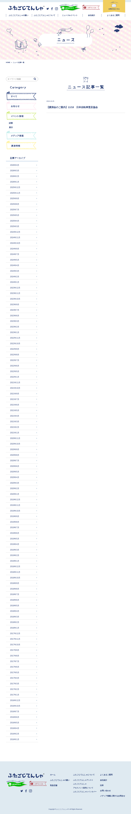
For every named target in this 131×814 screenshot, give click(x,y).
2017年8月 (14, 656)
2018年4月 (14, 611)
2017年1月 (14, 695)
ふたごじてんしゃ (80, 784)
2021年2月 (14, 427)
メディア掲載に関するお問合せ (112, 796)
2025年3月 (14, 226)
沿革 (102, 785)
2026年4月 (14, 165)
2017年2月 (14, 689)
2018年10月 (15, 578)
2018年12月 (15, 566)
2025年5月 (14, 215)
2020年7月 (14, 461)
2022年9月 (14, 349)
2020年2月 (14, 488)
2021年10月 (15, 388)
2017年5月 (14, 672)
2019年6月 (14, 533)
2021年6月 (14, 405)
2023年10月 (15, 299)
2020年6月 (14, 466)
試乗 (11, 123)
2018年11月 (15, 572)
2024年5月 (14, 260)
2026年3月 (14, 171)
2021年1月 (14, 433)
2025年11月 (15, 193)
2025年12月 (15, 187)
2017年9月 (14, 650)
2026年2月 (14, 176)
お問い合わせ (105, 791)
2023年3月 (14, 321)
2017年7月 (14, 661)
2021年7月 (14, 399)
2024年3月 (14, 271)
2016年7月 (14, 711)
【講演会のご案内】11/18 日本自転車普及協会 (72, 107)
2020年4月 (14, 477)
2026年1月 (14, 182)
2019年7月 (14, 527)
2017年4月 (14, 678)
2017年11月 (15, 639)
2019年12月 (15, 500)
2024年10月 (15, 243)
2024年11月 (15, 237)
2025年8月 (14, 204)
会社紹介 (91, 15)
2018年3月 (14, 617)
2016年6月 (14, 717)
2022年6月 (14, 366)
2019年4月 (14, 544)
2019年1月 (14, 561)
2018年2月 (14, 622)
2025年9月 (14, 198)
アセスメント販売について (83, 788)
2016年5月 (14, 723)
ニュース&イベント (70, 15)
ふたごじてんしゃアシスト (83, 780)
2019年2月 (14, 555)
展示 (11, 127)
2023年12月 (15, 288)
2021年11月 (15, 383)
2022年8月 (14, 355)
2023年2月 (14, 327)
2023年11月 (15, 293)
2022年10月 (15, 343)
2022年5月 (14, 371)
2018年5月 (14, 606)
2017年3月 (14, 684)
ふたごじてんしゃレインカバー (85, 792)
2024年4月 (14, 265)
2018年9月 (14, 583)
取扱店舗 (53, 785)
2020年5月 (14, 472)
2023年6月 (14, 316)
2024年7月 (14, 254)
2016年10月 (15, 706)
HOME (8, 62)
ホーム (52, 775)
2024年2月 (14, 277)
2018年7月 (14, 594)
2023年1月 (14, 332)
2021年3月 (14, 422)
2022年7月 (14, 360)
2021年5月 (14, 410)
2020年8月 (14, 455)
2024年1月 (14, 282)
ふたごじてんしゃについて (44, 15)
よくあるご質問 (113, 15)
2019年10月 (15, 511)
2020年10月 (15, 444)
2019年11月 (15, 505)
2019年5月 (14, 539)
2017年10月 (15, 645)
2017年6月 (14, 667)
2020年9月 (14, 449)
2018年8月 (14, 589)
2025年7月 (14, 210)
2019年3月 (14, 550)
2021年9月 (14, 394)
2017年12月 (15, 633)
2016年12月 (15, 700)
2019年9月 (14, 516)
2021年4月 (14, 416)
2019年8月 (14, 522)
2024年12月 (15, 232)
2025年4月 (14, 221)
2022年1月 (14, 377)
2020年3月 (14, 483)
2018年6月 (14, 600)
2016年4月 (14, 728)
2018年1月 (14, 628)
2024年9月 (14, 249)
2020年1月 (14, 494)
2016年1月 (14, 739)
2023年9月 (14, 304)
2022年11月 (15, 338)
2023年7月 (14, 310)
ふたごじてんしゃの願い (18, 15)
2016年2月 (14, 734)
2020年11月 (15, 438)
